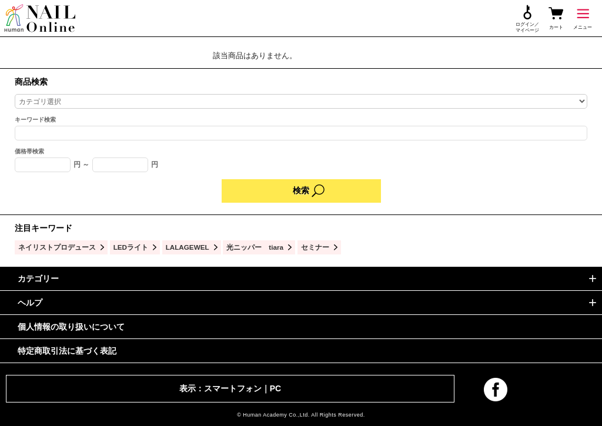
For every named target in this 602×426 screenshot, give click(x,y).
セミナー (315, 247)
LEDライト (130, 247)
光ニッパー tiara (254, 247)
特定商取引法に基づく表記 (67, 350)
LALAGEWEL (187, 247)
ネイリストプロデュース (57, 247)
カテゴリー (38, 278)
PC (275, 388)
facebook (495, 389)
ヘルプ (30, 302)
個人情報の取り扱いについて (71, 326)
